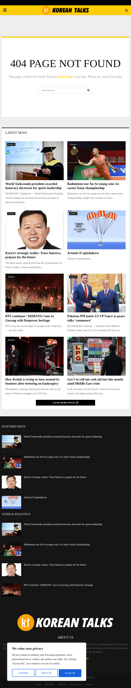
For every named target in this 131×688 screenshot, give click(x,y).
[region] (46, 662)
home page (64, 76)
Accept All (70, 673)
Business (11, 340)
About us (62, 684)
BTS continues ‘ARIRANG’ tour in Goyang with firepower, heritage (58, 585)
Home (38, 684)
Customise (23, 673)
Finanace (11, 144)
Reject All (46, 673)
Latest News (16, 133)
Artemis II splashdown (83, 253)
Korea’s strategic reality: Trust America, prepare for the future (55, 477)
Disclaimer (49, 684)
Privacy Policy (75, 684)
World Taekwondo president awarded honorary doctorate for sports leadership (63, 436)
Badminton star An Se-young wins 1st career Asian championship (57, 457)
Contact (88, 684)
